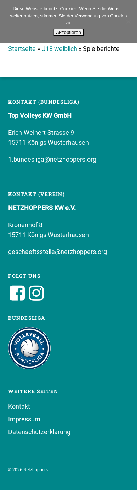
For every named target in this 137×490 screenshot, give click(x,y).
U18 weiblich (59, 48)
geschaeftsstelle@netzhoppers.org (57, 251)
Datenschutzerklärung (39, 432)
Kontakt (19, 406)
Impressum (24, 419)
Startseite (22, 48)
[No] (128, 21)
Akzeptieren (68, 32)
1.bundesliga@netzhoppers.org (52, 159)
